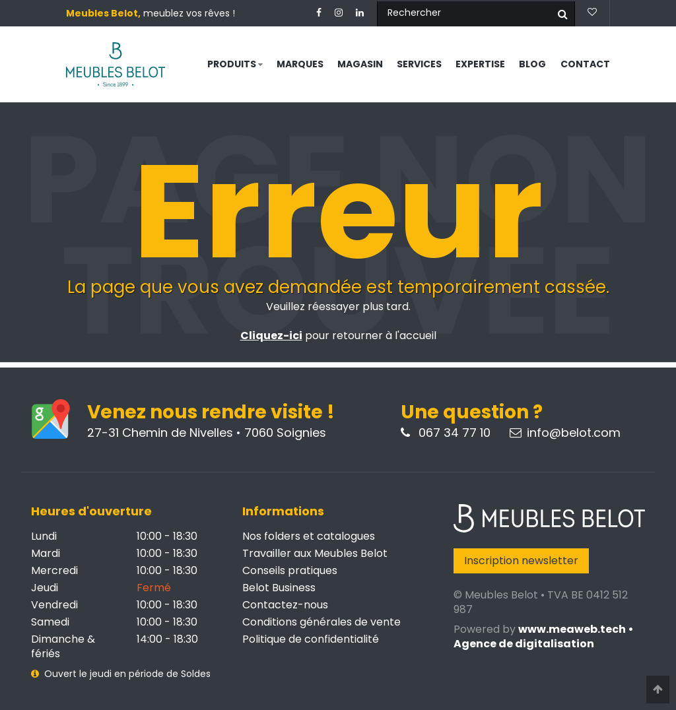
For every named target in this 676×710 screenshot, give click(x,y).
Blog (532, 64)
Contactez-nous (285, 604)
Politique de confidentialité (310, 639)
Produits (235, 64)
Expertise (480, 64)
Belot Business (279, 587)
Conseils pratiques (289, 570)
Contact (585, 64)
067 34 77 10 (445, 433)
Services (419, 64)
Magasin (360, 64)
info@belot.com (565, 433)
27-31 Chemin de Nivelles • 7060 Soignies (206, 433)
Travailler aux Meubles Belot (315, 553)
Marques (300, 64)
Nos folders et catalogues (308, 536)
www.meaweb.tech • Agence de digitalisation (544, 636)
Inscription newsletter (521, 560)
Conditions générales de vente (321, 621)
